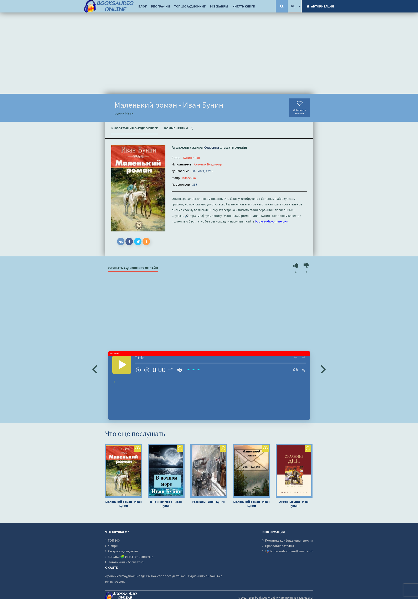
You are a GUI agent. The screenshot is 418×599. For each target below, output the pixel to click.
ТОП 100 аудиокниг (190, 6)
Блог (142, 6)
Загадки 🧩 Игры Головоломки (130, 556)
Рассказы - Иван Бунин (208, 502)
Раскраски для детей (123, 551)
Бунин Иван (191, 157)
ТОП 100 (114, 540)
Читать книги (243, 6)
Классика (211, 147)
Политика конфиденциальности (289, 540)
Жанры (113, 546)
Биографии (160, 6)
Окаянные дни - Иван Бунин (294, 504)
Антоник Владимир (208, 164)
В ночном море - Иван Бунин (166, 504)
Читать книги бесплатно (126, 562)
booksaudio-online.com (272, 221)
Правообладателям (279, 546)
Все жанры (219, 6)
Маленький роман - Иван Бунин (123, 504)
